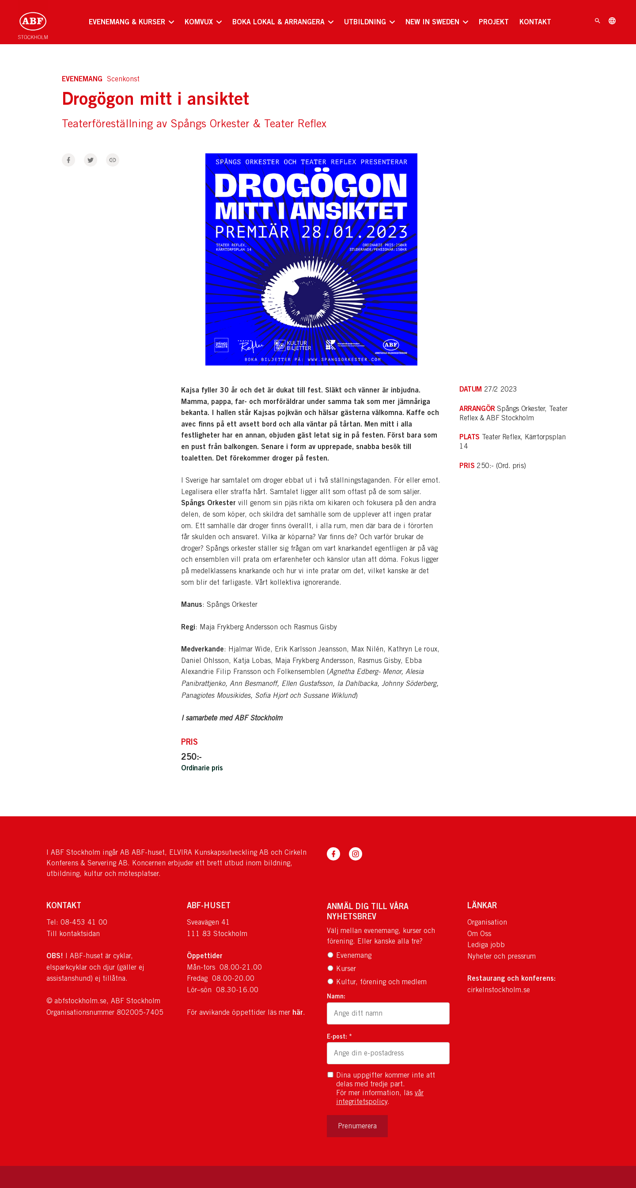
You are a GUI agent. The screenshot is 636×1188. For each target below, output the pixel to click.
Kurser (341, 968)
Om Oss (479, 933)
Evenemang (349, 955)
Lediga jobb (486, 944)
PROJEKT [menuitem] (494, 21)
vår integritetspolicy (380, 1097)
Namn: (336, 996)
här (297, 1012)
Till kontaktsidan (73, 933)
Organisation (487, 922)
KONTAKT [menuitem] (535, 21)
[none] (131, 22)
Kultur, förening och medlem (377, 982)
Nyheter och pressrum (501, 956)
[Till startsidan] (33, 22)
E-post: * (339, 1036)
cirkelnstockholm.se (498, 990)
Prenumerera (357, 1126)
